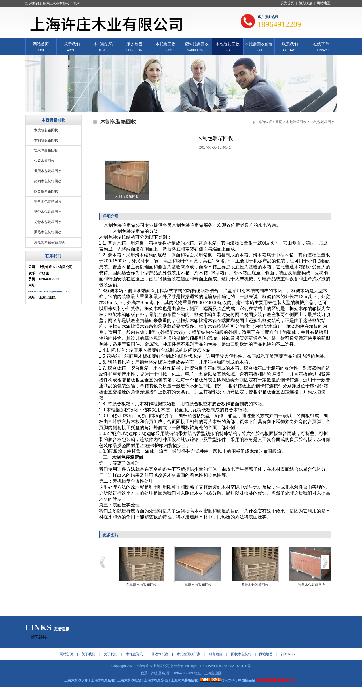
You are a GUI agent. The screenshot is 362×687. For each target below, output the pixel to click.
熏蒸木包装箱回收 (47, 232)
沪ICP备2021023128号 (233, 666)
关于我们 (72, 43)
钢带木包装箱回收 (47, 212)
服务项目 (216, 654)
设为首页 (287, 3)
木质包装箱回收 (46, 130)
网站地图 (323, 3)
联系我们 (290, 43)
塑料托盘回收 (197, 43)
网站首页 (41, 43)
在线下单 (321, 43)
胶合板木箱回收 (46, 191)
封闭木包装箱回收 (47, 181)
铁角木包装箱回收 (47, 201)
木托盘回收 (165, 43)
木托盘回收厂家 (188, 654)
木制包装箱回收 (46, 140)
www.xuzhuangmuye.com (49, 291)
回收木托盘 (159, 654)
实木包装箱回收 (46, 150)
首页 (278, 122)
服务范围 (134, 43)
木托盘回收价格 (259, 43)
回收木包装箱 (241, 654)
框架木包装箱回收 (47, 171)
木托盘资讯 (103, 43)
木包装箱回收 (228, 43)
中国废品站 (246, 680)
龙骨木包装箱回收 (47, 222)
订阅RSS (288, 654)
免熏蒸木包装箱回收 (49, 242)
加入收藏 (305, 3)
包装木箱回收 (44, 161)
